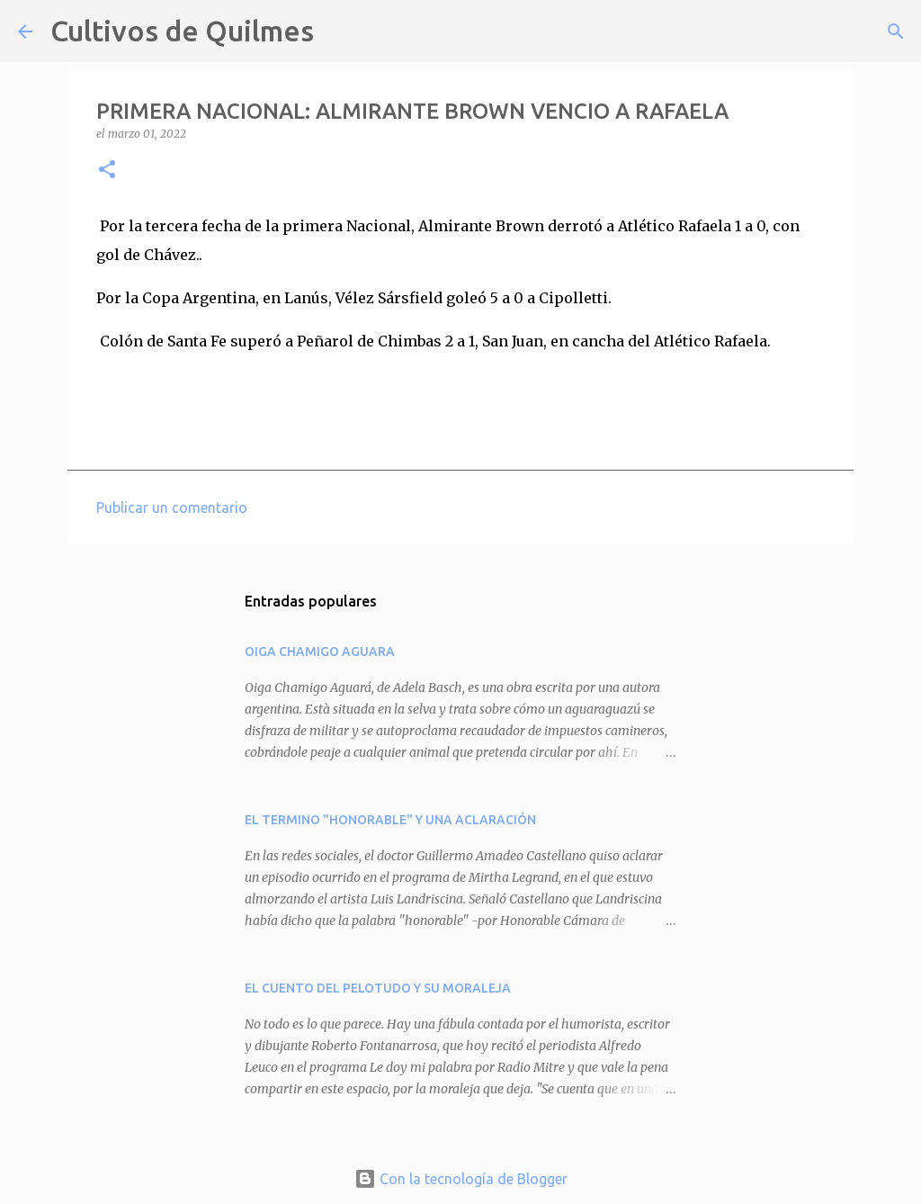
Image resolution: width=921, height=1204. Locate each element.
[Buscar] (339, 31)
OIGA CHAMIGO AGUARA (320, 651)
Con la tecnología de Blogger (461, 1179)
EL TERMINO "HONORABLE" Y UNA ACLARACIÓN (390, 820)
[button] (107, 170)
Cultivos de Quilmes (182, 30)
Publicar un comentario (171, 507)
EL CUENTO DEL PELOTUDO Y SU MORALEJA (378, 988)
